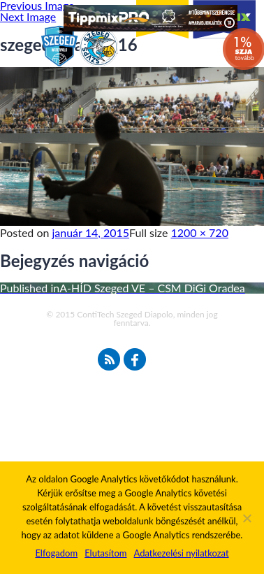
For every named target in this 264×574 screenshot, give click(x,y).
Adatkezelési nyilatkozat (180, 553)
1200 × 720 (199, 232)
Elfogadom (56, 553)
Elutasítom (105, 553)
